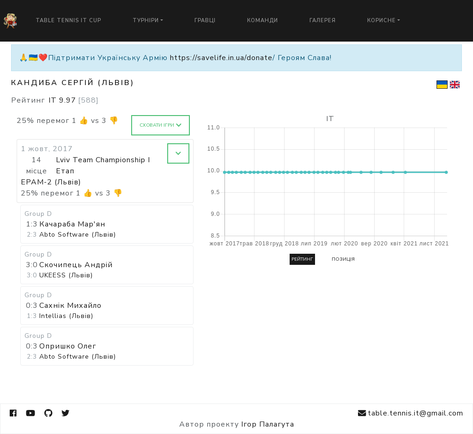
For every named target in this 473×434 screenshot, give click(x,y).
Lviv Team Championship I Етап (103, 165)
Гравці (205, 20)
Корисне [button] (381, 20)
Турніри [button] (146, 20)
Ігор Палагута (267, 424)
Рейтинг (302, 259)
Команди (262, 20)
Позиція (343, 259)
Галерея (322, 20)
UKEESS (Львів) (66, 275)
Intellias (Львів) (66, 316)
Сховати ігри (160, 125)
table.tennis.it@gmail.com (410, 413)
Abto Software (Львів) (77, 234)
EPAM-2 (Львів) (51, 182)
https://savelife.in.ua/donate (221, 58)
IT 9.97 (74, 100)
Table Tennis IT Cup (68, 20)
